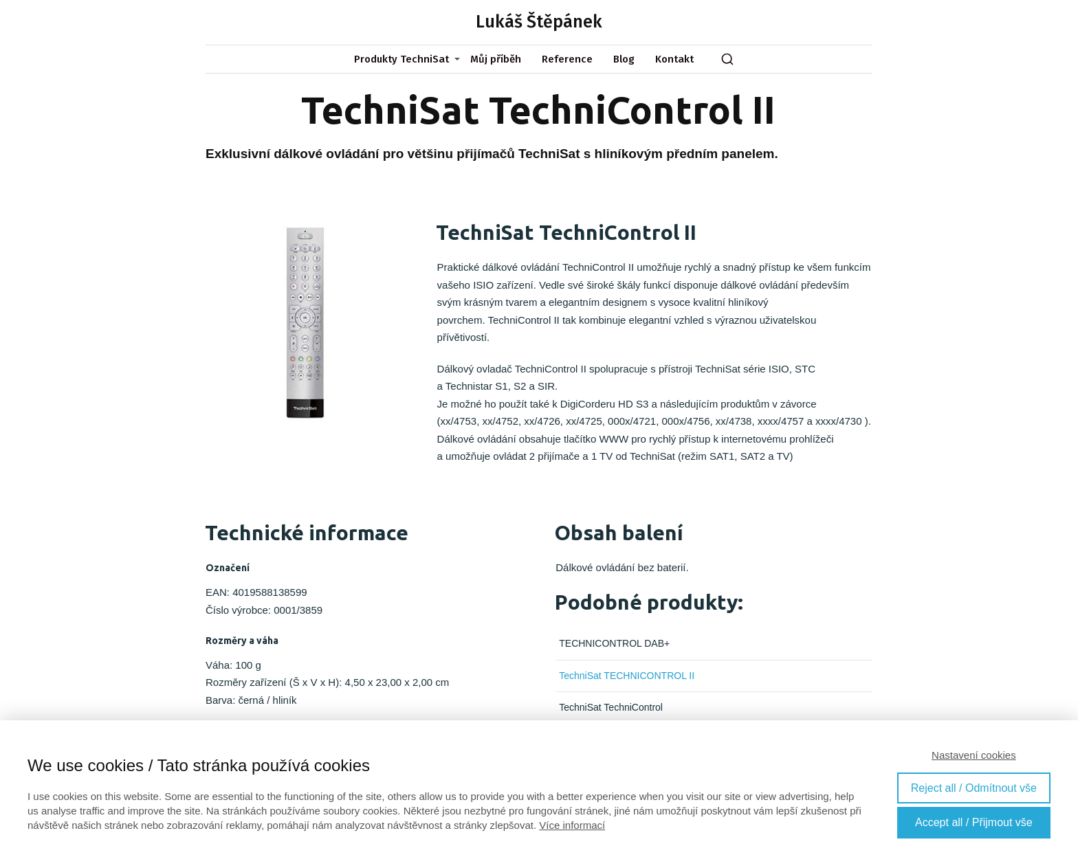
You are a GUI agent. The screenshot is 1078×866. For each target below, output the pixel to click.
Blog (624, 59)
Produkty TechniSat (401, 59)
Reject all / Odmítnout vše (974, 788)
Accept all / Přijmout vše (974, 822)
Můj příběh (495, 59)
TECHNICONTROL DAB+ (614, 643)
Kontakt (674, 59)
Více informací (572, 825)
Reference (567, 59)
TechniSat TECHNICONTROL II (626, 675)
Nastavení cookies (974, 755)
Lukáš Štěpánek (539, 22)
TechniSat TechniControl (611, 707)
